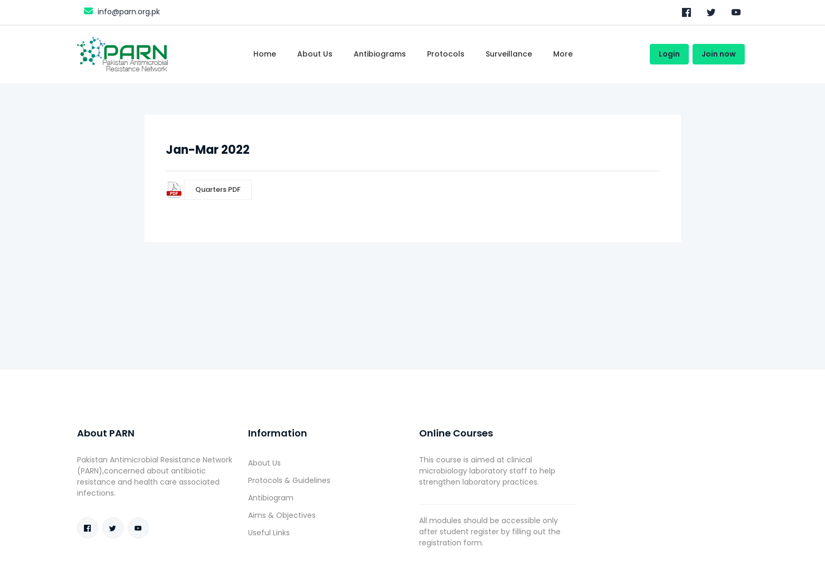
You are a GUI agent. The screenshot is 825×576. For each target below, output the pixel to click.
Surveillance (509, 54)
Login (669, 54)
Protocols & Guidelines (289, 480)
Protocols (445, 54)
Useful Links (269, 532)
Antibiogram (270, 498)
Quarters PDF (218, 189)
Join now (718, 54)
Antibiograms (380, 54)
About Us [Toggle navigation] (315, 54)
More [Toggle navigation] (563, 54)
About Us (264, 463)
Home (264, 54)
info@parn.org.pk (120, 11)
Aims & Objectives (282, 515)
